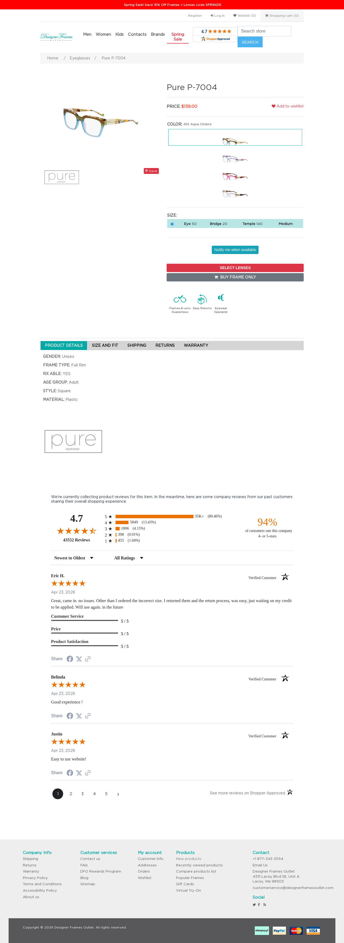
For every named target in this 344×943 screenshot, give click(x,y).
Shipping (30, 859)
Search (250, 42)
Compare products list (196, 871)
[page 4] (94, 794)
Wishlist (145, 878)
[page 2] (70, 794)
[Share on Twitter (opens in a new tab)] (79, 659)
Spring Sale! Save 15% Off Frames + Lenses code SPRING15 (172, 4)
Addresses (147, 865)
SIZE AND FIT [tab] (105, 345)
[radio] (172, 516)
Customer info (150, 859)
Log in (218, 15)
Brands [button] (158, 34)
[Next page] (118, 794)
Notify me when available (235, 250)
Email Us (260, 865)
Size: (172, 215)
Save (151, 171)
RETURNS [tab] (165, 345)
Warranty (31, 871)
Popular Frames (190, 878)
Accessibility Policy (40, 890)
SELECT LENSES (235, 268)
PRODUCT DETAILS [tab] (64, 345)
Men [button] (87, 34)
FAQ (84, 865)
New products (188, 859)
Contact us (90, 859)
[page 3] (82, 794)
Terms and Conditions (42, 884)
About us (31, 897)
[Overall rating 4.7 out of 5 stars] (76, 531)
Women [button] (103, 34)
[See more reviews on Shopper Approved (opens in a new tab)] (88, 659)
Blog (84, 878)
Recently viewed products (199, 865)
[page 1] (57, 793)
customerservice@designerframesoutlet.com (293, 888)
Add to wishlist (288, 106)
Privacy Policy (35, 878)
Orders (144, 871)
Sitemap (87, 884)
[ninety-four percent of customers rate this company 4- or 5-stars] (267, 527)
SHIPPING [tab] (136, 345)
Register (195, 15)
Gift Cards (185, 884)
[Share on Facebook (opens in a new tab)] (70, 660)
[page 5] (106, 794)
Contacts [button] (137, 34)
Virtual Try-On (188, 890)
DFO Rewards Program (100, 871)
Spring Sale (177, 36)
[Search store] (264, 31)
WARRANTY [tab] (196, 345)
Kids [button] (119, 34)
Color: (174, 124)
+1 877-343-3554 (268, 859)
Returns (30, 865)
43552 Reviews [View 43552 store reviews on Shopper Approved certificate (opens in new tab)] (82, 539)
